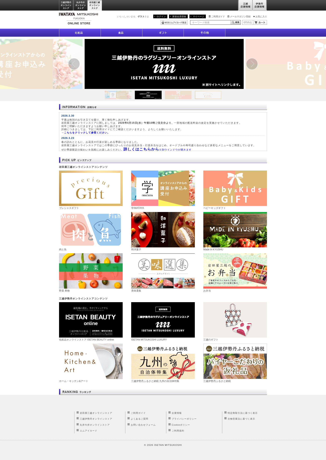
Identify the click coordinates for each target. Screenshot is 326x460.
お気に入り (261, 16)
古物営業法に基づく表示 (241, 419)
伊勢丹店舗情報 (259, 5)
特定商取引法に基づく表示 (243, 413)
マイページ (198, 16)
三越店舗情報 (245, 5)
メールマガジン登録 (240, 16)
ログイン (161, 16)
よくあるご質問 (139, 419)
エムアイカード (88, 430)
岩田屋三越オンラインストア (95, 5)
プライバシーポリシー (184, 419)
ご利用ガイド (218, 16)
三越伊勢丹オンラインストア (66, 5)
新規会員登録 (179, 16)
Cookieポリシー (181, 425)
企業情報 (177, 413)
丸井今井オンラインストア (81, 5)
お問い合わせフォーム (143, 425)
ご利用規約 (178, 430)
